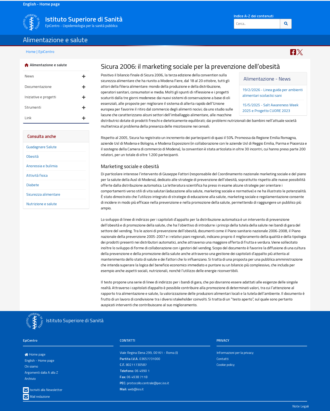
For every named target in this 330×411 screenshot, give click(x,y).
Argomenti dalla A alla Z (41, 372)
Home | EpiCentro (40, 51)
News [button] (55, 76)
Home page (35, 354)
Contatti (223, 358)
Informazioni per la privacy (235, 352)
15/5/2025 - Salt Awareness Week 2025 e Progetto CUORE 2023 (270, 107)
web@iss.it (136, 389)
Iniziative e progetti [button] (55, 97)
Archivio (30, 378)
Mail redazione (40, 396)
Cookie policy (226, 364)
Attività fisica (37, 175)
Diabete (32, 185)
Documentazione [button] (55, 87)
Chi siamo (31, 366)
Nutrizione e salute (41, 204)
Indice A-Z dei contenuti (253, 16)
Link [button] (55, 118)
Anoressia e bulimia (41, 166)
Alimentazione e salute (55, 40)
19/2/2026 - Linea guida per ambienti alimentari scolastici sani (272, 92)
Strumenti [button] (55, 107)
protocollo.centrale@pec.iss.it (148, 382)
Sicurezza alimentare (43, 194)
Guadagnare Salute (41, 147)
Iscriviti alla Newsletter (46, 389)
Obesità (32, 156)
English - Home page (41, 4)
